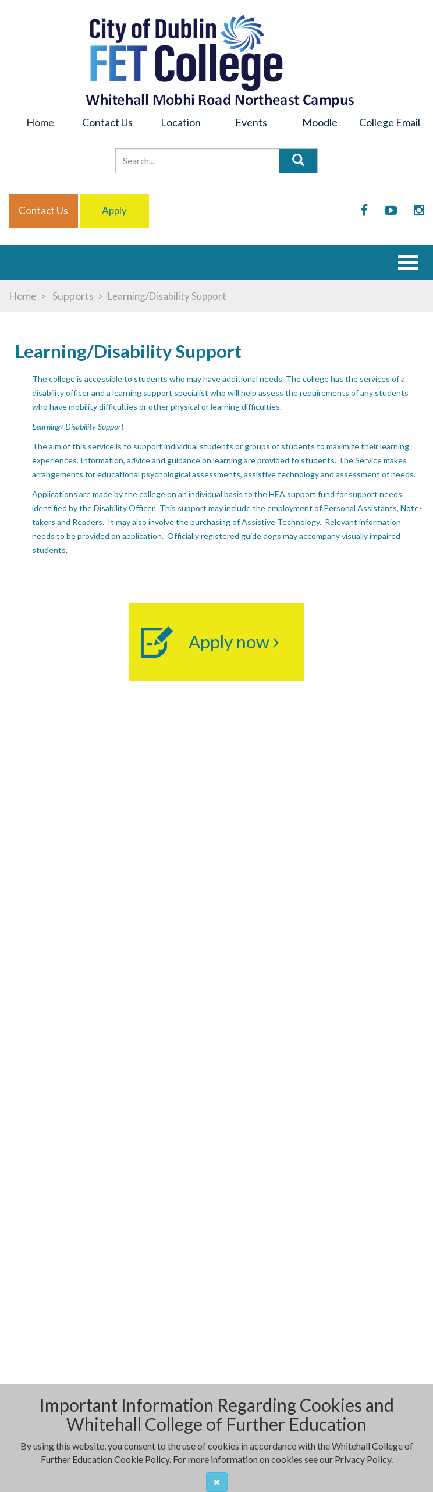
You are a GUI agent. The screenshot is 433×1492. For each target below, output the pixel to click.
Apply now (234, 641)
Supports (72, 295)
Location (181, 122)
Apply (114, 210)
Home (40, 122)
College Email (389, 122)
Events (251, 122)
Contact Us (107, 122)
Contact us (43, 210)
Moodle (320, 122)
